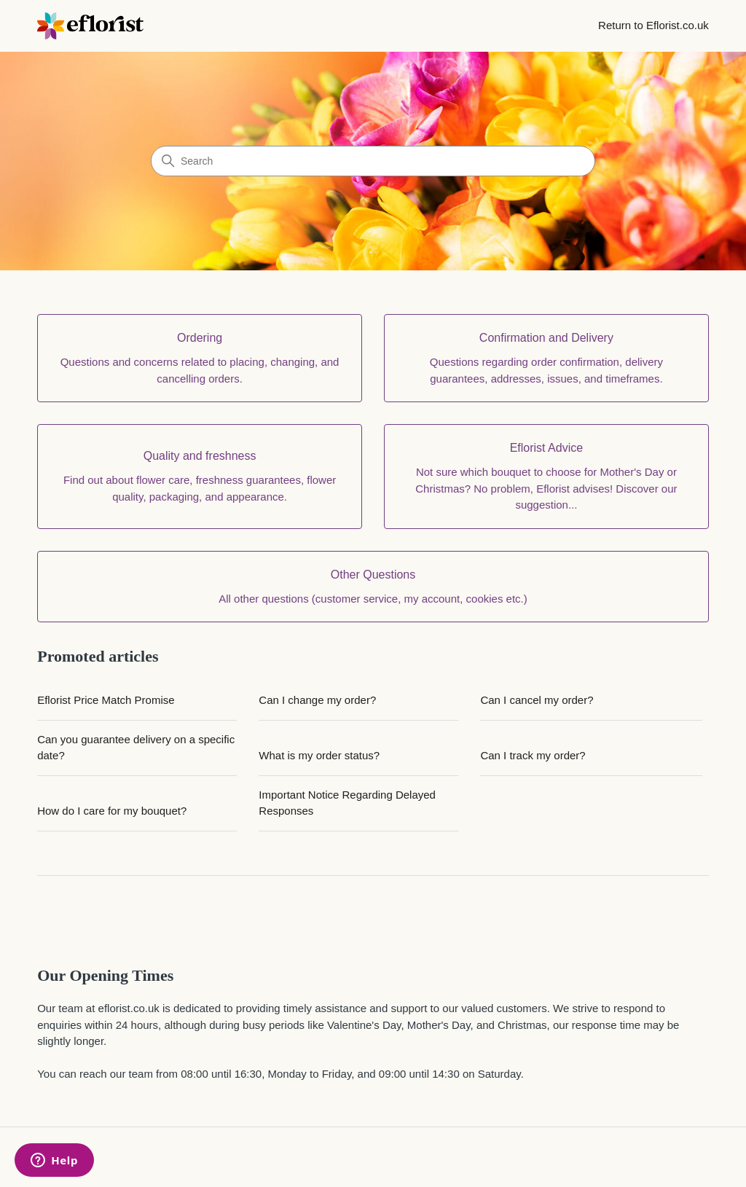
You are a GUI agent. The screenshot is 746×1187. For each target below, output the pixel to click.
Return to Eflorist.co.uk (653, 25)
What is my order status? (319, 755)
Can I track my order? (532, 755)
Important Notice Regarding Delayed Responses (347, 803)
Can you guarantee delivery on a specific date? (136, 747)
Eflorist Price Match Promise (105, 700)
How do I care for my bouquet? (111, 810)
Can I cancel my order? (536, 700)
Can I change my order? (317, 700)
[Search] (373, 161)
